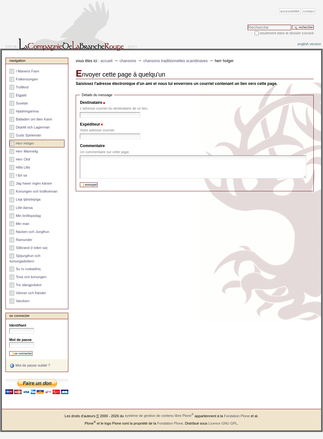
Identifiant (17, 325)
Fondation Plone (237, 416)
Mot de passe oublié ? (29, 365)
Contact (309, 11)
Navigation (17, 60)
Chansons (128, 61)
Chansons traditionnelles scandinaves (175, 61)
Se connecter (19, 316)
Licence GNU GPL (222, 423)
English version (309, 44)
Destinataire (91, 102)
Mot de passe (20, 340)
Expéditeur (90, 124)
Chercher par (247, 24)
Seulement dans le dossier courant (287, 33)
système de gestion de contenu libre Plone (159, 416)
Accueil (106, 61)
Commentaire (92, 146)
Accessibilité (289, 11)
